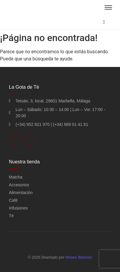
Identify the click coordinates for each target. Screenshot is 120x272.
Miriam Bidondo (78, 257)
